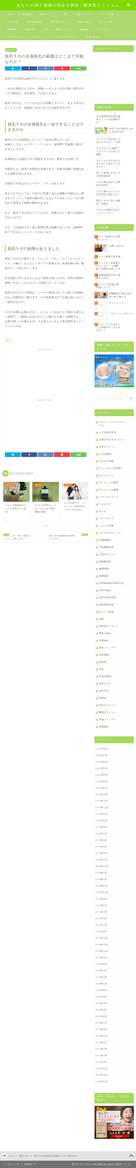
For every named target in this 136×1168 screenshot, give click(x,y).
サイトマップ (40, 37)
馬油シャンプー (107, 719)
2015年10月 (101, 892)
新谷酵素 (11, 29)
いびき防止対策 (107, 432)
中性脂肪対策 (106, 547)
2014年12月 (101, 938)
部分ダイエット (107, 705)
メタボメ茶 (13, 22)
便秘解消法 (105, 561)
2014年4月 (101, 990)
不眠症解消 (105, 539)
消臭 (101, 618)
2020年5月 (101, 768)
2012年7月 (101, 1022)
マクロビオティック (110, 532)
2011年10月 (101, 1081)
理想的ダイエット (60, 22)
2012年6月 (101, 1029)
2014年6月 (101, 977)
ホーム (10, 14)
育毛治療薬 (105, 676)
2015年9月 (101, 898)
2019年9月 (101, 814)
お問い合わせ (93, 37)
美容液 (102, 662)
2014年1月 (101, 1009)
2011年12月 (101, 1068)
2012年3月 (101, 1048)
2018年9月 (101, 872)
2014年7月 (101, 970)
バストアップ (106, 518)
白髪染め (104, 640)
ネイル (102, 511)
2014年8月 (101, 964)
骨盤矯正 (104, 726)
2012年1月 (101, 1061)
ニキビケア (105, 504)
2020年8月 (101, 748)
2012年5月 (101, 1035)
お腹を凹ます (84, 22)
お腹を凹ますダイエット (112, 439)
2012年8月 (101, 1016)
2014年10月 (101, 951)
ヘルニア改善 (107, 14)
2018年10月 (101, 866)
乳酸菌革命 (30, 29)
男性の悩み (105, 633)
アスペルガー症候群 (110, 468)
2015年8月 (101, 905)
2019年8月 (101, 820)
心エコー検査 (106, 22)
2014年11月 (101, 944)
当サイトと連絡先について (57, 29)
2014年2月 (101, 1003)
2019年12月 (101, 794)
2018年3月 (101, 879)
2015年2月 (101, 924)
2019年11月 (101, 800)
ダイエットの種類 (109, 489)
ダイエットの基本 (109, 482)
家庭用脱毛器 (106, 604)
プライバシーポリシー (66, 37)
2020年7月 (101, 755)
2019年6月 (101, 827)
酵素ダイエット (47, 14)
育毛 (66, 14)
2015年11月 (101, 885)
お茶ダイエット (84, 14)
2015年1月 (101, 931)
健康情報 (26, 14)
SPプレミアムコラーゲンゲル (112, 423)
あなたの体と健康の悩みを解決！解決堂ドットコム (68, 5)
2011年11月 (101, 1075)
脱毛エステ (11, 50)
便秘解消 (84, 29)
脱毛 (9, 340)
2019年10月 (101, 807)
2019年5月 (101, 833)
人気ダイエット (107, 554)
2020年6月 (101, 761)
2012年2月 (101, 1055)
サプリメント (106, 475)
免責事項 (28, 1164)
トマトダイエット (16, 37)
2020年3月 (101, 781)
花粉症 (102, 697)
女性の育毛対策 (107, 597)
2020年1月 (101, 787)
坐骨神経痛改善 (35, 22)
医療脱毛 (104, 575)
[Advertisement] (45, 372)
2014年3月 (101, 996)
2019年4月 (101, 840)
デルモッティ (103, 29)
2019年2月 (101, 853)
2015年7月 (101, 911)
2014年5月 (101, 983)
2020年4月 (101, 774)
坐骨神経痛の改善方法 (111, 583)
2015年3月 (101, 918)
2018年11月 (101, 859)
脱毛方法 (104, 690)
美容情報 (104, 654)
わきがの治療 (106, 461)
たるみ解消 (105, 453)
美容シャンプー (107, 647)
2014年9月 (101, 957)
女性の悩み (105, 590)
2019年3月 (101, 846)
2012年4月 (101, 1042)
